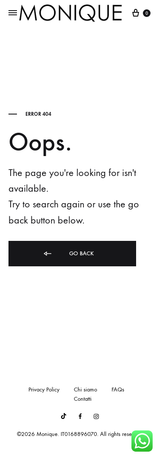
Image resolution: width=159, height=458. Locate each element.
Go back (68, 254)
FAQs (118, 389)
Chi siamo (85, 389)
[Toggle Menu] (12, 13)
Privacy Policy (43, 389)
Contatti (83, 398)
